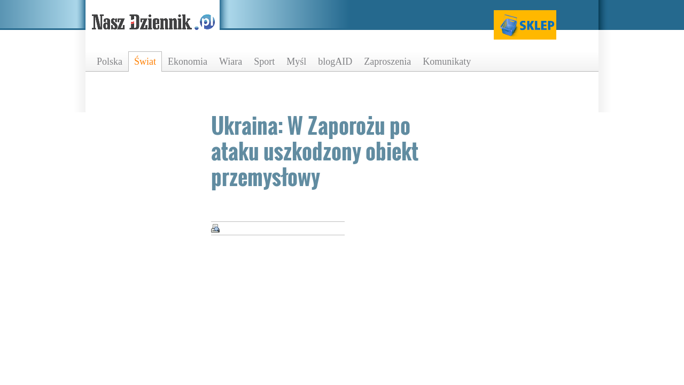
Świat (145, 61)
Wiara (230, 61)
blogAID (335, 61)
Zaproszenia (387, 61)
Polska (109, 61)
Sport (264, 61)
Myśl (296, 61)
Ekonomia (187, 61)
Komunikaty (447, 61)
